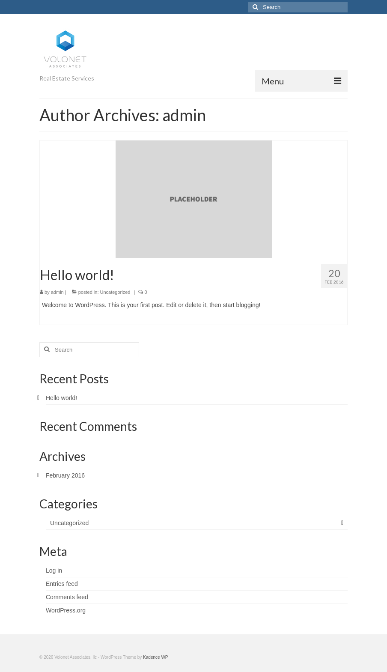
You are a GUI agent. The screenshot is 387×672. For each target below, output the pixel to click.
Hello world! (61, 397)
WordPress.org (66, 610)
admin (57, 292)
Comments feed (67, 597)
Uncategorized (115, 292)
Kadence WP (155, 657)
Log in (54, 570)
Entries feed (62, 583)
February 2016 (65, 475)
